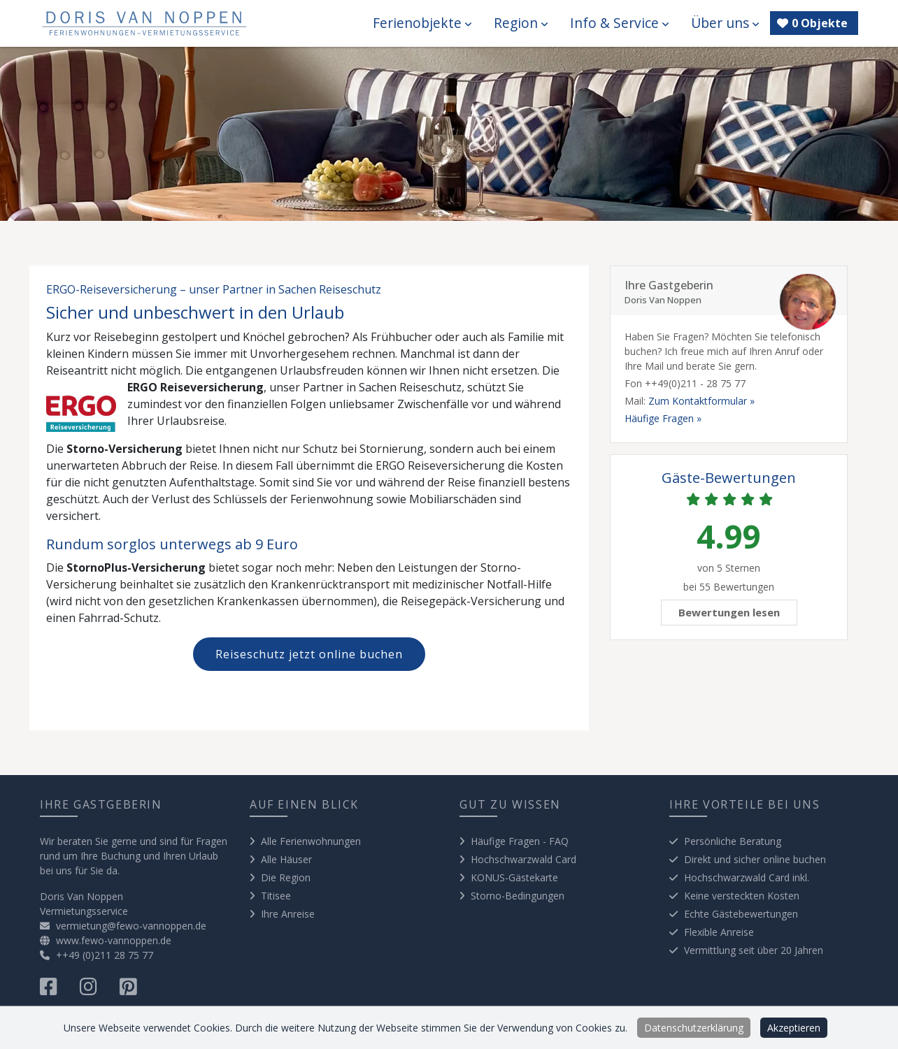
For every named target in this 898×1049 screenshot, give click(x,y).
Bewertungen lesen (729, 612)
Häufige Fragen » (663, 418)
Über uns (725, 22)
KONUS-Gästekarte (514, 877)
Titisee (276, 895)
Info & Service (619, 22)
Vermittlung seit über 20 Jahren (753, 950)
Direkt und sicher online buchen (755, 859)
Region (521, 22)
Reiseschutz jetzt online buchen (309, 654)
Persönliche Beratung (732, 841)
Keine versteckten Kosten (741, 895)
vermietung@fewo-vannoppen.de (123, 925)
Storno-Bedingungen (517, 895)
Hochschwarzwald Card (523, 859)
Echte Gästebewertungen (741, 913)
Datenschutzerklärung (693, 1027)
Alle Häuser (286, 859)
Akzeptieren (793, 1027)
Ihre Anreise (288, 913)
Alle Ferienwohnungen (311, 841)
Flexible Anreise (719, 932)
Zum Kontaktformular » (701, 400)
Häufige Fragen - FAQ (520, 841)
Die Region (286, 877)
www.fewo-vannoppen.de (105, 940)
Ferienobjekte (422, 22)
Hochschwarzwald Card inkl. (746, 877)
